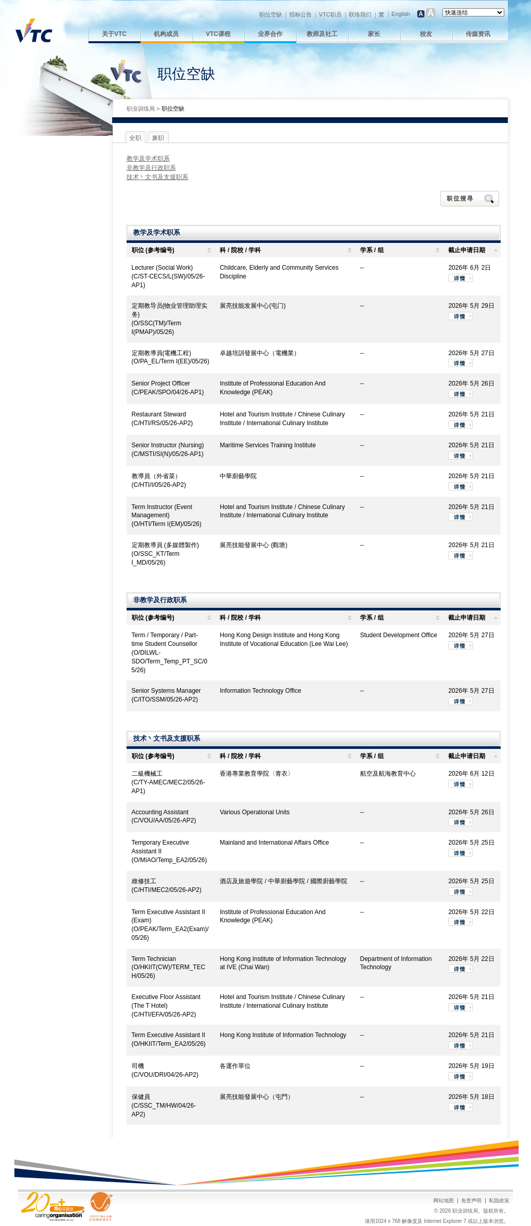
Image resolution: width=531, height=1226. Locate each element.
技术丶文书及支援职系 (157, 177)
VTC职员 (330, 14)
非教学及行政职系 (151, 167)
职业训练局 (141, 109)
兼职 (158, 138)
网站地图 (443, 1200)
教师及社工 (322, 34)
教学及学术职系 (148, 158)
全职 (135, 138)
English (401, 14)
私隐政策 (499, 1200)
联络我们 (360, 14)
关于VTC (114, 34)
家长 (374, 34)
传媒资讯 (478, 34)
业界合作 (270, 34)
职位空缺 (270, 14)
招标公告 (300, 14)
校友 (426, 34)
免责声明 (471, 1200)
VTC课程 (218, 34)
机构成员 (166, 34)
